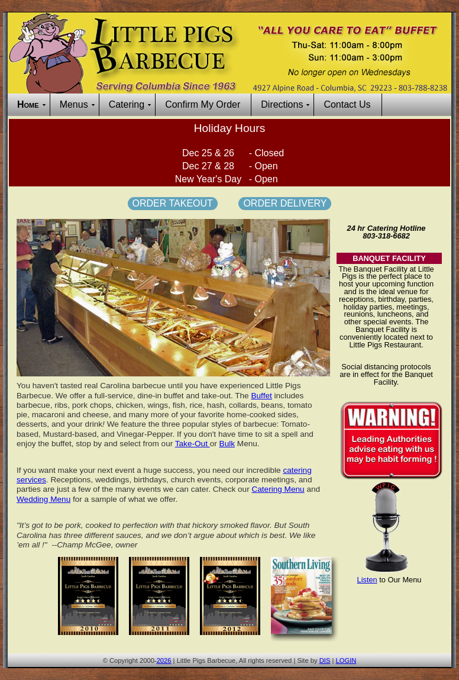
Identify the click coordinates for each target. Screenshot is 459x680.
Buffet (261, 395)
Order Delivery (285, 203)
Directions (282, 104)
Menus (74, 104)
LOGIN (346, 660)
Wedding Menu (43, 499)
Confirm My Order (202, 104)
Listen (367, 579)
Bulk (227, 443)
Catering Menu (277, 489)
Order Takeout (172, 203)
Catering (126, 104)
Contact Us (347, 104)
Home (28, 104)
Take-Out (192, 443)
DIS (325, 660)
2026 (164, 660)
